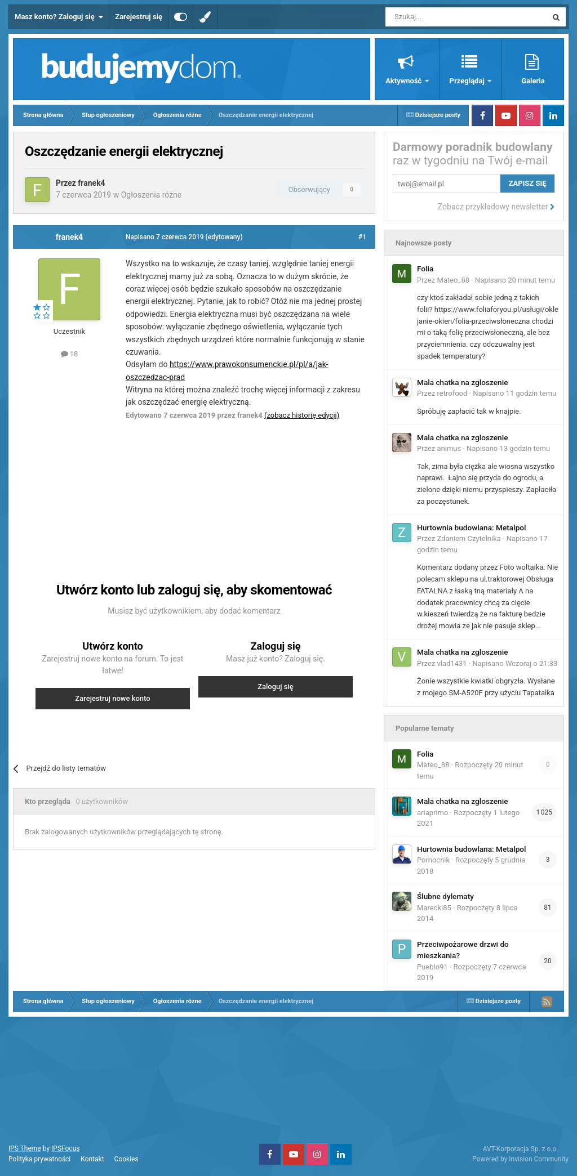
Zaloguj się (276, 686)
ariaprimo (432, 812)
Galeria (532, 81)
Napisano (515, 280)
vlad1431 (452, 663)
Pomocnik (433, 860)
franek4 (91, 182)
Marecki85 (434, 908)
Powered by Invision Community (520, 1159)
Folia (425, 268)
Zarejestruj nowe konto (112, 698)
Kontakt (92, 1159)
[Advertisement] (224, 488)
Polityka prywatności (39, 1159)
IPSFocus (65, 1148)
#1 (362, 237)
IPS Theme (24, 1148)
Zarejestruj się (138, 16)
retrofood (452, 393)
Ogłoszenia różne (151, 194)
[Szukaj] (439, 16)
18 (69, 354)
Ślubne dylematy (445, 896)
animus (449, 448)
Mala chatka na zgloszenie (462, 382)
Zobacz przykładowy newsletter (496, 206)
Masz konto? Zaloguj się (59, 17)
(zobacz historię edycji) (301, 415)
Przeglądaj (468, 81)
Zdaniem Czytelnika (469, 538)
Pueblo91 (432, 967)
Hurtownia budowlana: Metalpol (471, 527)
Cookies (126, 1159)
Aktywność (404, 81)
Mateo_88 (453, 280)
